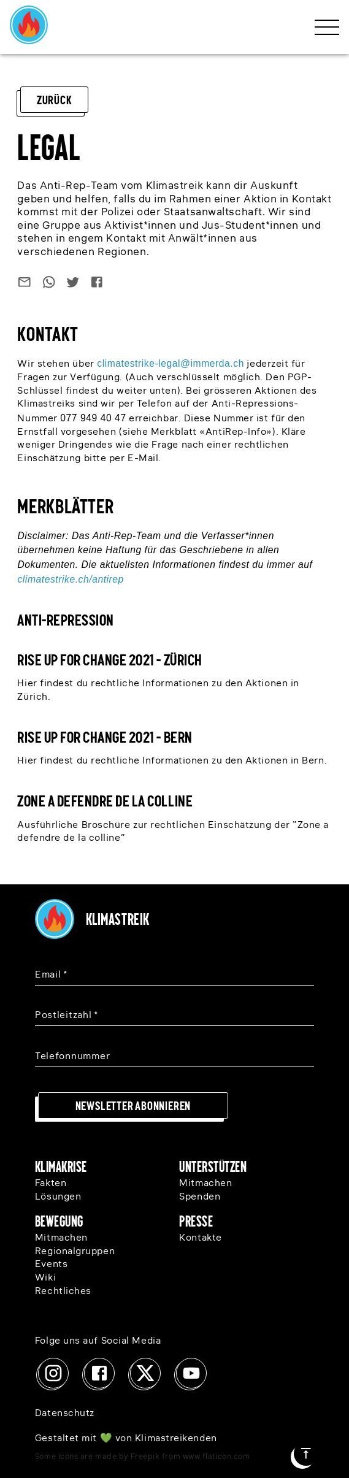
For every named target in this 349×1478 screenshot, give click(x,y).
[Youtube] (191, 1373)
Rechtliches (63, 1291)
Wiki (45, 1278)
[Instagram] (53, 1373)
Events (51, 1264)
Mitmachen (205, 1184)
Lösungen (58, 1197)
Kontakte (200, 1238)
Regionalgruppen (75, 1252)
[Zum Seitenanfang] (306, 1453)
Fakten (50, 1184)
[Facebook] (99, 1373)
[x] (145, 1373)
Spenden (199, 1197)
